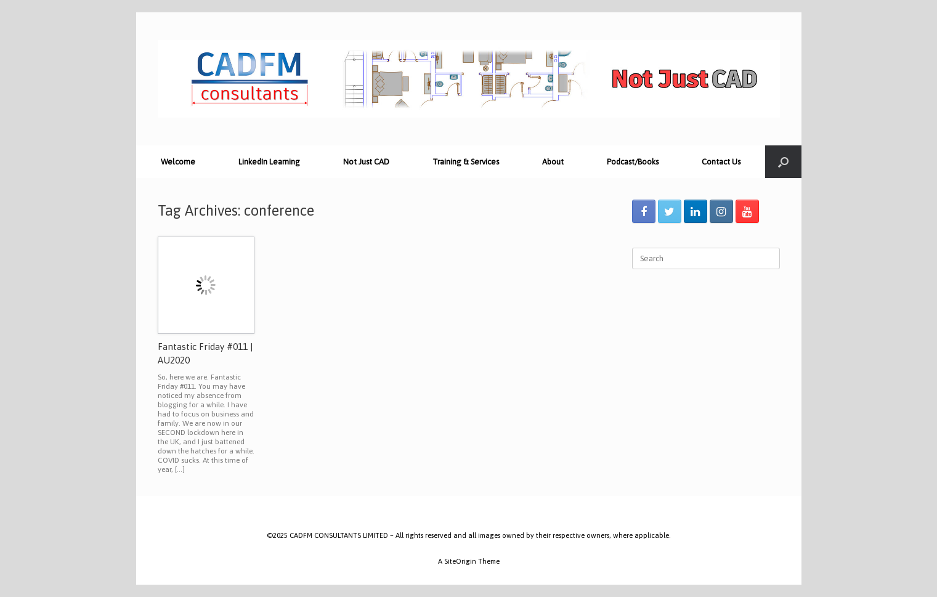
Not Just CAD (366, 161)
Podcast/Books (633, 161)
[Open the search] (783, 161)
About (553, 161)
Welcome (178, 161)
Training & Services (465, 161)
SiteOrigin (460, 561)
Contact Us (721, 161)
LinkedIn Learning (269, 161)
